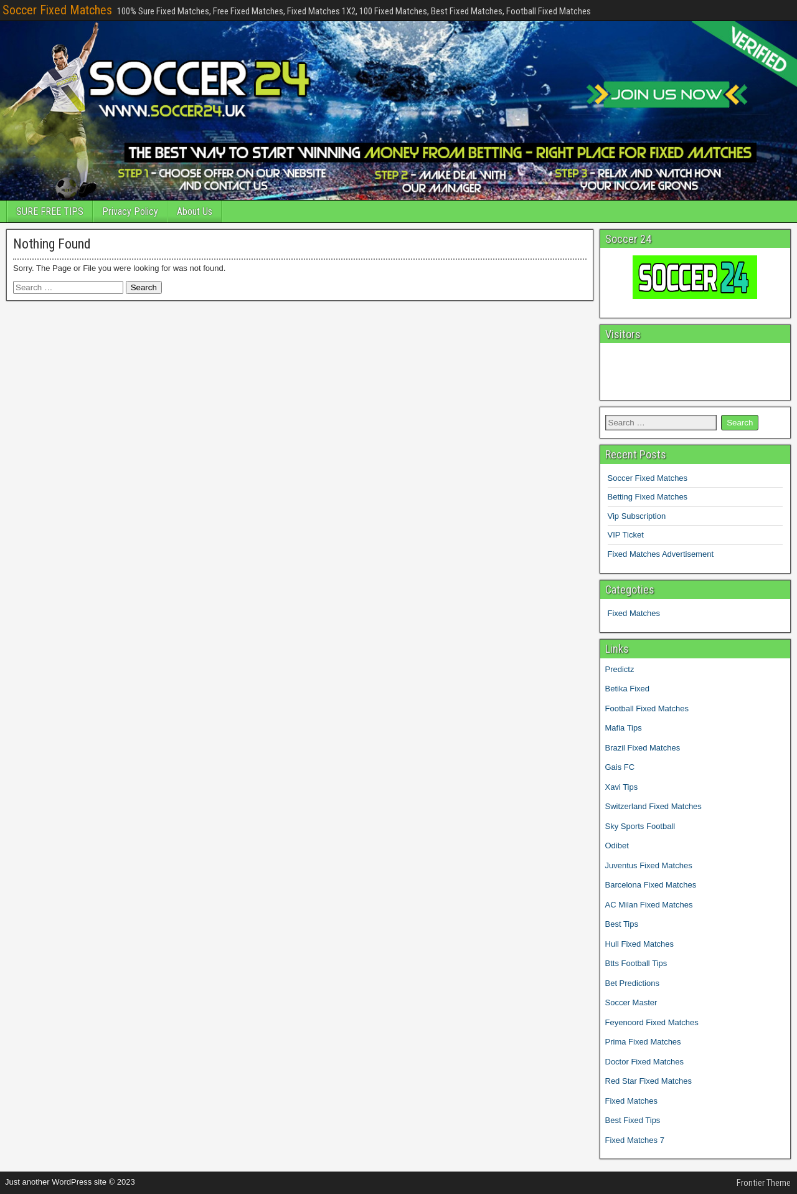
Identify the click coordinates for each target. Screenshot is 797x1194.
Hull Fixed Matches (639, 944)
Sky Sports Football (640, 826)
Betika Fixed (627, 688)
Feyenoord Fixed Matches (652, 1022)
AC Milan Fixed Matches (649, 904)
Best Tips (621, 924)
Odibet (617, 845)
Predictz (619, 669)
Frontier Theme (764, 1182)
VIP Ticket (626, 534)
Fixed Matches (634, 613)
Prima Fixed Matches (643, 1041)
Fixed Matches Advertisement (661, 554)
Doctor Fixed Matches (644, 1061)
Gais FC (620, 767)
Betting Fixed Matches (648, 496)
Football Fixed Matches (647, 708)
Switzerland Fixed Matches (653, 806)
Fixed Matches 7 (634, 1140)
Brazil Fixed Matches (643, 747)
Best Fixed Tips (633, 1120)
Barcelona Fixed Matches (651, 884)
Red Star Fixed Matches (648, 1081)
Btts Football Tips (636, 963)
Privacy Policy (130, 211)
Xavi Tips (621, 787)
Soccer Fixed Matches (57, 9)
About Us (194, 211)
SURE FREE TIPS (49, 211)
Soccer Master (631, 1002)
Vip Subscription (637, 516)
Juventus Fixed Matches (648, 865)
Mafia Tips (623, 727)
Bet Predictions (632, 983)
